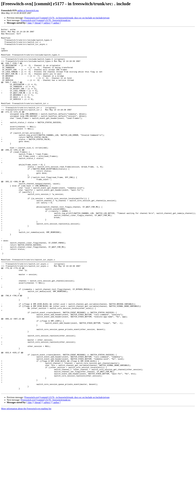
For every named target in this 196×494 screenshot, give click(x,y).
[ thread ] (38, 23)
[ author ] (56, 23)
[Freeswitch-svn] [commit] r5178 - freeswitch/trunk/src (46, 20)
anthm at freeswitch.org (28, 10)
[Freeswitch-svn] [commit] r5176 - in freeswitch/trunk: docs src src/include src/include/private (67, 18)
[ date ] (30, 23)
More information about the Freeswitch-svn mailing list (26, 481)
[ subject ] (47, 23)
